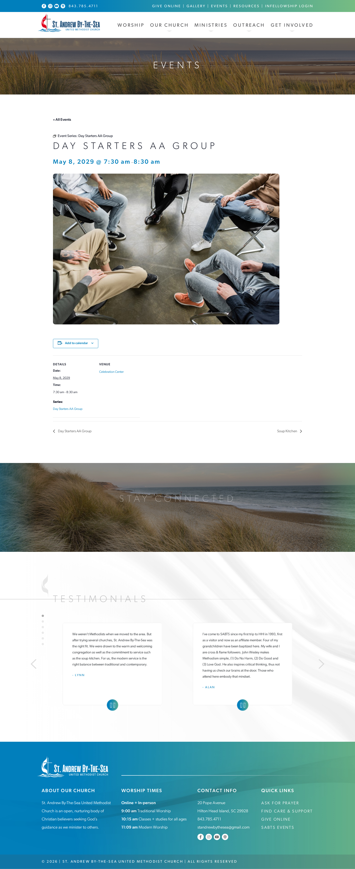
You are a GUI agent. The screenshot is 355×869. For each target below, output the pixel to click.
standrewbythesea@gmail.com (223, 827)
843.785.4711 (83, 6)
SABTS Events (277, 828)
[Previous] (33, 664)
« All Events (62, 120)
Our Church (169, 25)
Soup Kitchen (287, 431)
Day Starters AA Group (67, 409)
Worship (131, 25)
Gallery (196, 6)
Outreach (249, 25)
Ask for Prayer (280, 803)
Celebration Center (111, 372)
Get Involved (292, 25)
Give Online (166, 6)
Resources (246, 6)
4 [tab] (43, 633)
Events (219, 6)
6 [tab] (43, 644)
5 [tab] (43, 638)
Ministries (211, 25)
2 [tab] (43, 621)
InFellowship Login (289, 6)
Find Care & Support (287, 811)
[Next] (321, 664)
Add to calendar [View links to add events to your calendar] (76, 343)
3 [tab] (43, 627)
